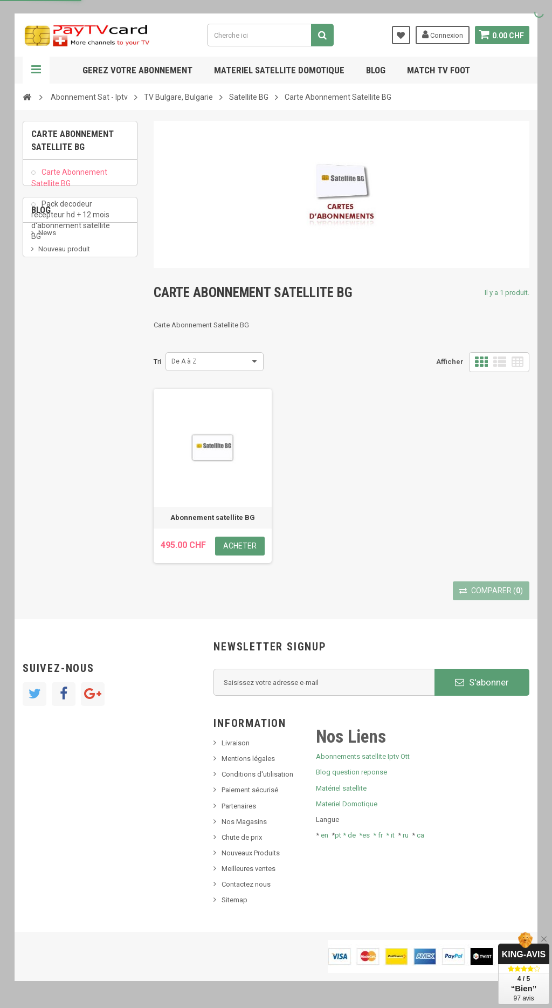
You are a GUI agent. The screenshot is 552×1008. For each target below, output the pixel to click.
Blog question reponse (351, 772)
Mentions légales (248, 759)
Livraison (236, 743)
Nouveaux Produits (251, 853)
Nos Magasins (244, 822)
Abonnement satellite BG (212, 517)
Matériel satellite (341, 788)
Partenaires (239, 806)
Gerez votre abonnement (137, 70)
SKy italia (52, 346)
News (47, 314)
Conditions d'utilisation (257, 774)
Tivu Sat (50, 379)
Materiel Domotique (346, 804)
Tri (157, 362)
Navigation (36, 70)
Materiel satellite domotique (279, 70)
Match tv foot (438, 70)
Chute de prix (242, 837)
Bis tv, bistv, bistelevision (76, 362)
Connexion (441, 34)
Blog (375, 70)
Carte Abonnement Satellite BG (69, 183)
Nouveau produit (64, 330)
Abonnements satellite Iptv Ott (363, 756)
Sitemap (234, 900)
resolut (49, 395)
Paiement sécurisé (250, 790)
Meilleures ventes (248, 869)
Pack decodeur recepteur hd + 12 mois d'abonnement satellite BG (70, 225)
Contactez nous (246, 884)
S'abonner (482, 682)
